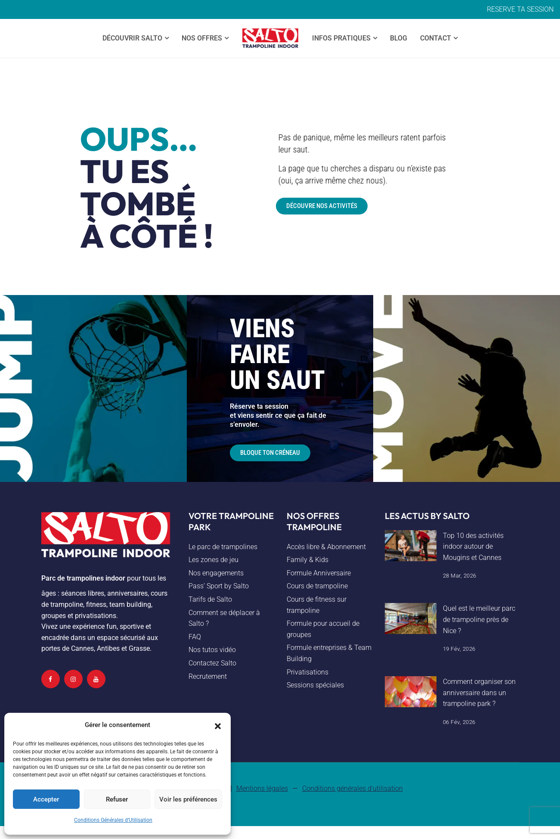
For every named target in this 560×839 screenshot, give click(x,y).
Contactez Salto (212, 663)
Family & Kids (307, 560)
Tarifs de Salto (210, 599)
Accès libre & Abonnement (326, 547)
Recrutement (208, 676)
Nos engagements (216, 573)
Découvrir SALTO (132, 38)
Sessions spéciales (315, 685)
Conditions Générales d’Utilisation (113, 820)
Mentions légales (262, 788)
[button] (217, 725)
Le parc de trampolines (223, 547)
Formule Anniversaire (319, 573)
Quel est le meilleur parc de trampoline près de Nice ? (479, 619)
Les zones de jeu (213, 560)
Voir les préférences (188, 799)
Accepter (46, 799)
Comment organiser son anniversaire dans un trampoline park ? (479, 692)
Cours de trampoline (317, 586)
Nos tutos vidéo (212, 650)
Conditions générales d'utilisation (352, 788)
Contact (435, 38)
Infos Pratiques (341, 38)
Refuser (117, 799)
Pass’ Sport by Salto (219, 586)
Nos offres (202, 38)
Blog (398, 38)
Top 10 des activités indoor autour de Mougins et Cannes (473, 546)
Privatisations (307, 672)
